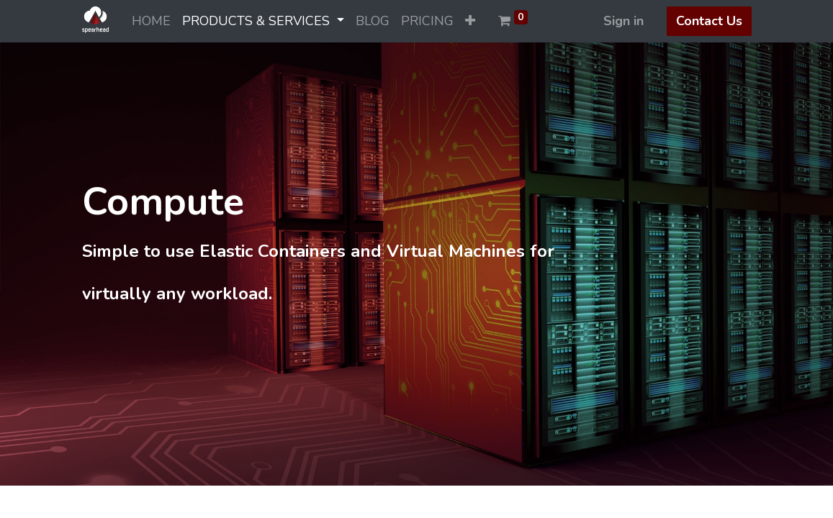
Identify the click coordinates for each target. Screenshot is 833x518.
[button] (470, 21)
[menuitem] (151, 21)
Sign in (623, 20)
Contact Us (709, 20)
